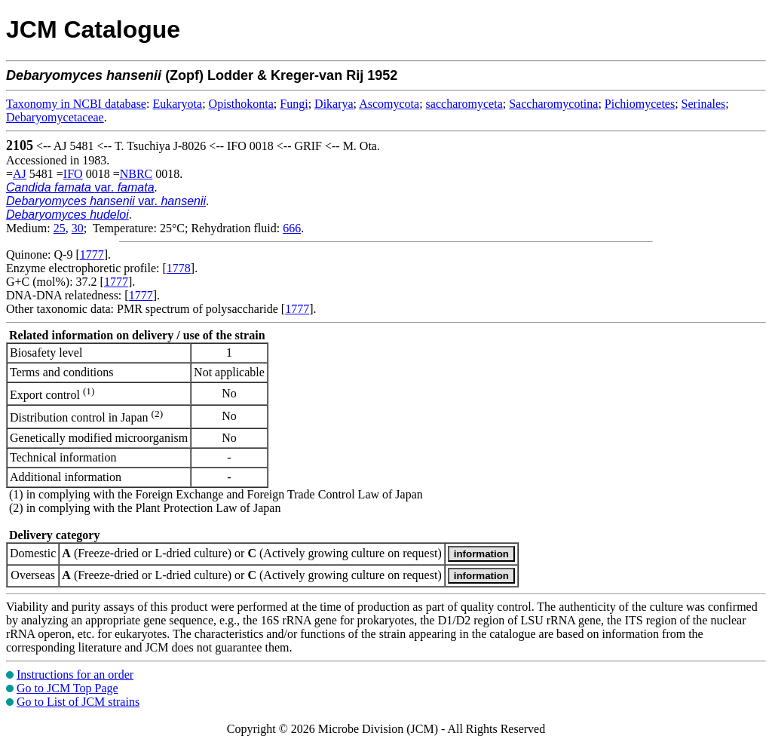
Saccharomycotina (553, 103)
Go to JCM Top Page (67, 688)
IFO (73, 173)
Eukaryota (177, 103)
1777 (92, 254)
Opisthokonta (241, 103)
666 (292, 228)
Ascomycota (389, 103)
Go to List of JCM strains (78, 701)
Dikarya (334, 103)
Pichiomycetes (640, 103)
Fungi (294, 103)
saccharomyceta (464, 103)
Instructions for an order (75, 674)
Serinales (704, 103)
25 (60, 228)
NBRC (136, 173)
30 (78, 228)
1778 (179, 268)
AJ (19, 173)
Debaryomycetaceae (55, 117)
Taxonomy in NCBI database (76, 103)
